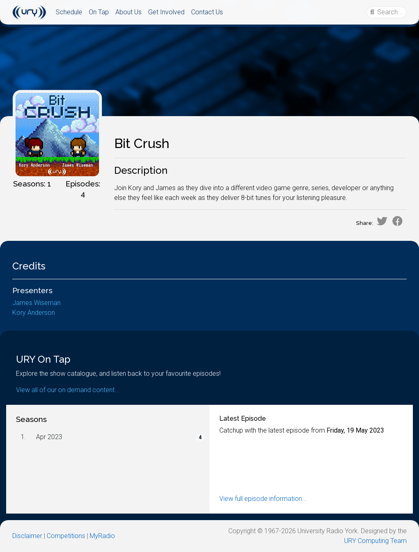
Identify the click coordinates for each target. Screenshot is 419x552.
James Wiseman (36, 303)
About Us (128, 12)
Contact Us (207, 12)
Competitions (66, 536)
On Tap (99, 12)
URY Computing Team (375, 541)
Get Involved (166, 12)
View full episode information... (263, 499)
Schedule (69, 12)
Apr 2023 (49, 437)
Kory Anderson (33, 312)
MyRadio (102, 536)
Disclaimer (27, 536)
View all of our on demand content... (67, 390)
